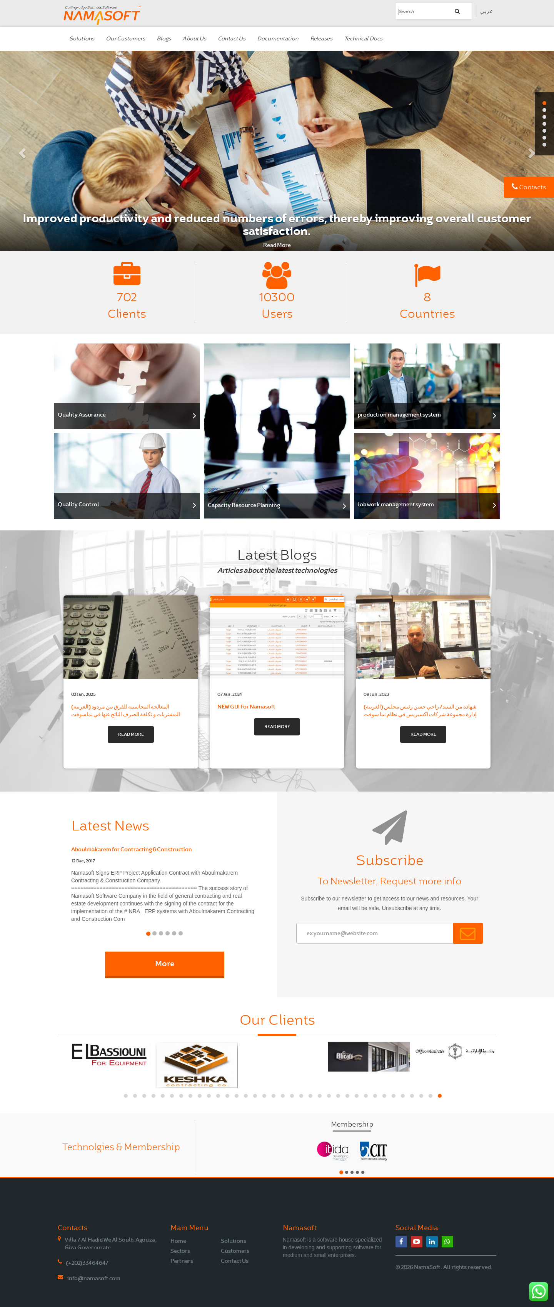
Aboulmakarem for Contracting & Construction (131, 849)
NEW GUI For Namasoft (277, 698)
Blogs (164, 38)
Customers (235, 1250)
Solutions (81, 38)
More (164, 963)
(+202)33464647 (87, 1262)
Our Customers (125, 38)
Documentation (278, 38)
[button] (21, 151)
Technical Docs (363, 38)
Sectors (180, 1250)
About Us (194, 38)
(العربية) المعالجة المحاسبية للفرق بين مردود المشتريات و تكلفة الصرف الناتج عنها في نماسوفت (130, 702)
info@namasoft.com (93, 1278)
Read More (277, 245)
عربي (486, 11)
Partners (181, 1260)
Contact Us (231, 38)
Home (178, 1240)
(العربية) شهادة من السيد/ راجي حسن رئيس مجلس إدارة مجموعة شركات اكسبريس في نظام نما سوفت (423, 702)
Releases (321, 38)
